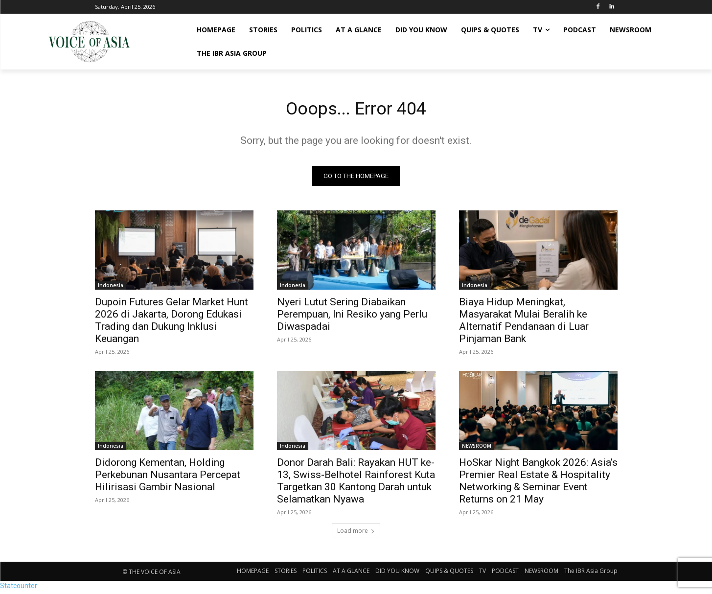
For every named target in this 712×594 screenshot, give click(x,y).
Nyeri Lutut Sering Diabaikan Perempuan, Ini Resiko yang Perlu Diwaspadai (352, 317)
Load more (356, 533)
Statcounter (18, 589)
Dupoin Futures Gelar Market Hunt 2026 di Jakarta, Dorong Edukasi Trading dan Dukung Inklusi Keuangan (171, 323)
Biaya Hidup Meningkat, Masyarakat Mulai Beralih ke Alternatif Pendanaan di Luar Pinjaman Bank (524, 323)
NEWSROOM (476, 448)
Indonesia (110, 288)
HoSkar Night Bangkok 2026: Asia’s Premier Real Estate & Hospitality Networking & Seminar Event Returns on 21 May (538, 483)
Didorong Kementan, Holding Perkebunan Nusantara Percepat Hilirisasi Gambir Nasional (167, 477)
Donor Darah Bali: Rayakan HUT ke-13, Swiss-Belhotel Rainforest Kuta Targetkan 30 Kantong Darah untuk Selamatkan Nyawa (356, 483)
